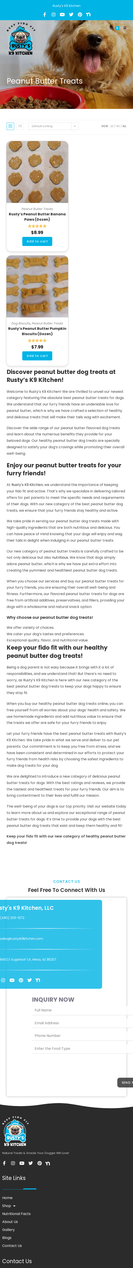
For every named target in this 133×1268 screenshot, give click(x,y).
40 (118, 126)
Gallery (8, 1229)
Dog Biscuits (20, 323)
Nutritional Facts (16, 1213)
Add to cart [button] (37, 241)
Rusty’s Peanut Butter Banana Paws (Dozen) (37, 217)
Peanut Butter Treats (37, 209)
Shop (8, 1206)
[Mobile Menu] (123, 28)
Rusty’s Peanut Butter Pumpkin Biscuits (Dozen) (37, 331)
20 (112, 126)
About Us (10, 1221)
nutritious (60, 557)
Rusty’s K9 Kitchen (27, 484)
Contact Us (12, 1245)
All (124, 126)
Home (7, 1197)
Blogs (6, 1237)
